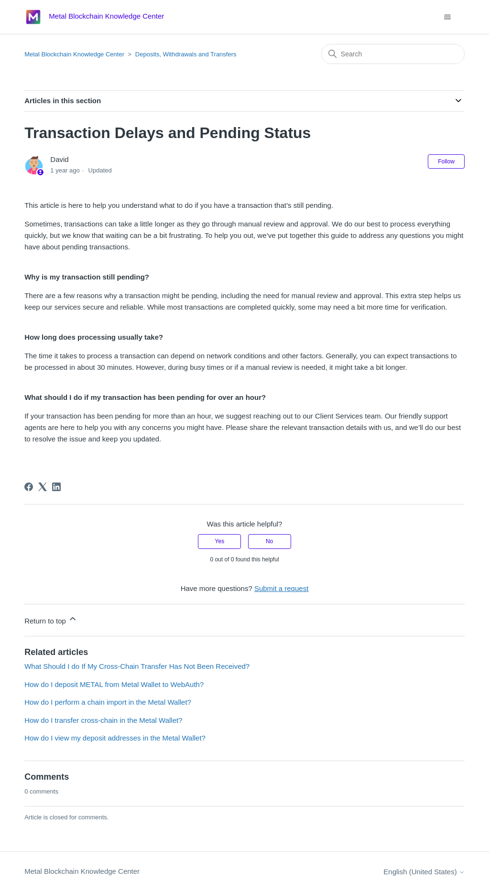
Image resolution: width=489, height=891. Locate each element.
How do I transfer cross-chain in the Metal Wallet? (103, 720)
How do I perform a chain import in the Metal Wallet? (107, 702)
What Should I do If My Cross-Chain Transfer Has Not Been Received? (137, 666)
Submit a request (281, 588)
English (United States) (424, 872)
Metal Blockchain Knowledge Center (74, 54)
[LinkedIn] (56, 487)
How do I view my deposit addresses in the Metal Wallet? (115, 738)
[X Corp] (42, 487)
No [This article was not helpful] (269, 541)
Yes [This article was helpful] (220, 541)
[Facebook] (28, 487)
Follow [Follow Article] (446, 161)
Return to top (50, 619)
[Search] (393, 54)
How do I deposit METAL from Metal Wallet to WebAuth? (114, 684)
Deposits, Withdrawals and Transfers (186, 54)
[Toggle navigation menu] (448, 17)
